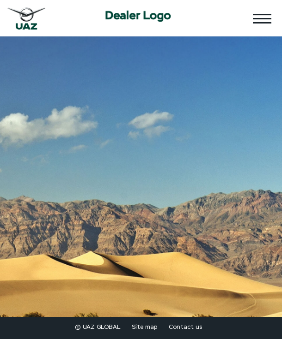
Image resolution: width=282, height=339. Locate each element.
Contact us (185, 327)
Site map (144, 327)
